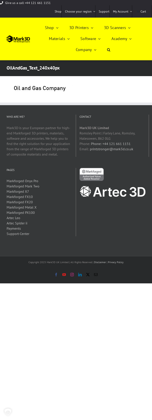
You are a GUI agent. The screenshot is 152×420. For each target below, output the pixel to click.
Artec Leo (13, 218)
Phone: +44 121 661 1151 (111, 143)
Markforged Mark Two (23, 186)
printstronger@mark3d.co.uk (111, 149)
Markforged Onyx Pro (22, 181)
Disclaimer (100, 262)
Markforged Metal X (22, 207)
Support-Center (18, 233)
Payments (14, 228)
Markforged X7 (18, 191)
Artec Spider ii (17, 223)
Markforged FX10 (20, 196)
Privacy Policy (116, 262)
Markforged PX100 (21, 212)
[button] (108, 49)
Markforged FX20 (20, 202)
